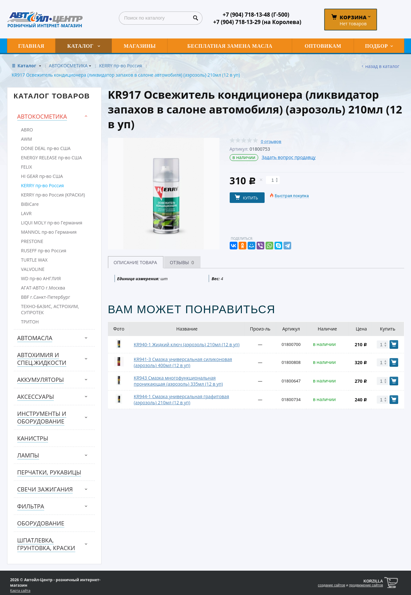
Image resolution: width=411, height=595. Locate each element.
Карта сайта (20, 590)
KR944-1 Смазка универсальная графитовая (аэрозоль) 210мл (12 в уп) (181, 399)
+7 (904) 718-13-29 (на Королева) (257, 22)
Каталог (27, 66)
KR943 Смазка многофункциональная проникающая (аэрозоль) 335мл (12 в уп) (178, 381)
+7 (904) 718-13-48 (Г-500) (256, 14)
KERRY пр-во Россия (120, 66)
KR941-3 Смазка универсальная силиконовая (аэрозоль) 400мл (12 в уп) (183, 362)
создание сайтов (331, 585)
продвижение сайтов (366, 585)
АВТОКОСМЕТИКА (68, 66)
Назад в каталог (382, 66)
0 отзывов (271, 141)
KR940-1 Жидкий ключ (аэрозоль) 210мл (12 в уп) (187, 344)
